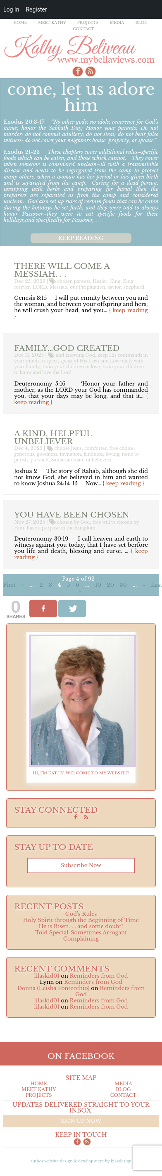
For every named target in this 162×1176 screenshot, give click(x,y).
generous (24, 454)
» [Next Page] (144, 585)
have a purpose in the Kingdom (61, 528)
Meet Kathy (52, 22)
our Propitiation (87, 287)
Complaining (81, 939)
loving (112, 454)
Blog (142, 22)
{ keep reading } (123, 483)
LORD (40, 287)
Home (20, 22)
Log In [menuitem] (11, 9)
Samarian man (67, 460)
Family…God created (66, 348)
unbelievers (98, 460)
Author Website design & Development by (81, 1161)
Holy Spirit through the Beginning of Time (81, 920)
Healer (100, 281)
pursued (40, 460)
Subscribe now (81, 865)
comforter (95, 448)
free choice (121, 448)
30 (123, 585)
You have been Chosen (71, 515)
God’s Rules (81, 914)
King (115, 281)
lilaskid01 (47, 976)
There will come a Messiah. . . (62, 270)
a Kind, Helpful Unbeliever (53, 437)
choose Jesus (68, 448)
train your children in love (71, 366)
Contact (83, 28)
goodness (47, 454)
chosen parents (74, 281)
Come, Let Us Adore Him (81, 97)
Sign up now (81, 1121)
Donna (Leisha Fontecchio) (53, 988)
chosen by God (73, 522)
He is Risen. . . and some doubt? (81, 926)
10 (98, 585)
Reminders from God (98, 976)
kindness (93, 454)
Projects (88, 22)
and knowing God (75, 355)
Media (117, 22)
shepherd (134, 287)
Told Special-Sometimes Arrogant (81, 932)
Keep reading (81, 238)
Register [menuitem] (36, 9)
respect (50, 361)
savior (114, 287)
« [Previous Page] (22, 585)
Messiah (58, 287)
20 (110, 585)
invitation (70, 454)
